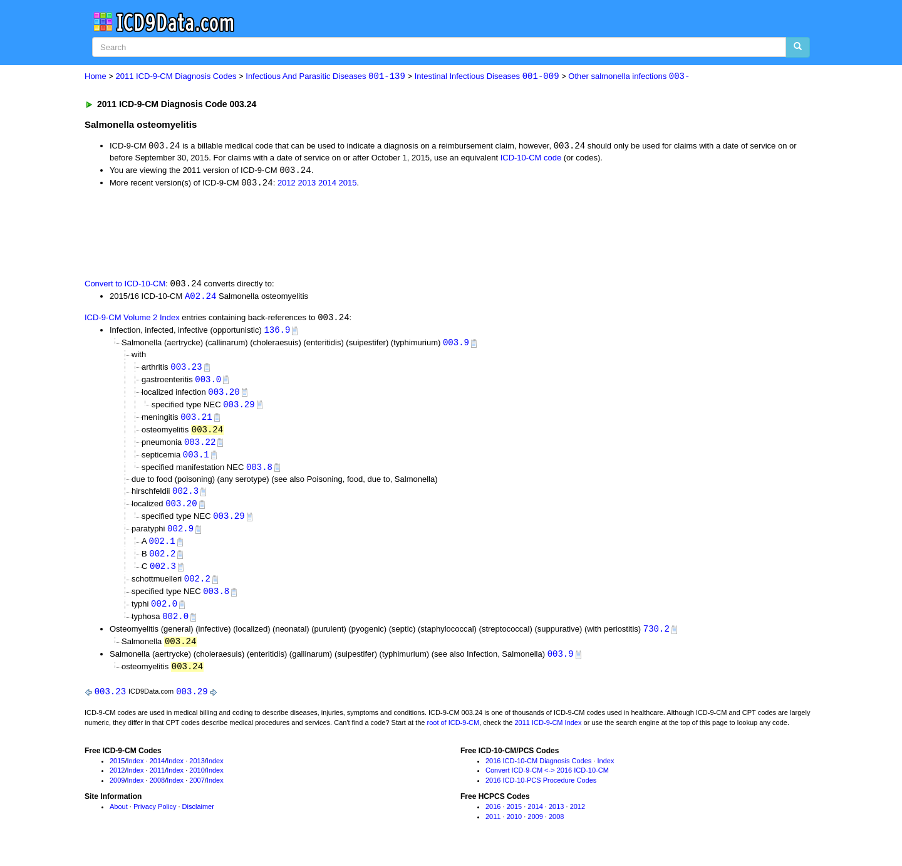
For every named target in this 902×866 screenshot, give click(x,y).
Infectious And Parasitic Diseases (325, 76)
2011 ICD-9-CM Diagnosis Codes (176, 76)
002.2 (162, 562)
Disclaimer (198, 818)
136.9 (277, 332)
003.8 (259, 473)
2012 (286, 184)
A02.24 (200, 298)
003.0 (208, 383)
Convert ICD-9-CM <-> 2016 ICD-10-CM (547, 782)
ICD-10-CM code (531, 158)
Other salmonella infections (629, 76)
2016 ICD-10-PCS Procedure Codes (540, 792)
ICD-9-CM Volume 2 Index (132, 320)
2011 (157, 782)
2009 (117, 792)
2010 (196, 782)
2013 (307, 184)
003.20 (223, 396)
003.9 (456, 346)
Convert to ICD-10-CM (125, 285)
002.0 (164, 613)
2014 (327, 184)
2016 (492, 818)
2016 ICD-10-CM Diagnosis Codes (538, 772)
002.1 (162, 549)
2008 (157, 792)
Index (135, 772)
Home (95, 76)
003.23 (186, 370)
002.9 (180, 536)
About (119, 818)
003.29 (238, 408)
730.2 (656, 639)
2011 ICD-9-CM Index (548, 734)
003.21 (196, 421)
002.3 (185, 497)
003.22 (199, 447)
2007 (196, 792)
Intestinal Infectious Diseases (487, 76)
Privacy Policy (154, 818)
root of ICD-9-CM (453, 734)
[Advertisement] (308, 234)
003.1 (196, 460)
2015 (348, 184)
